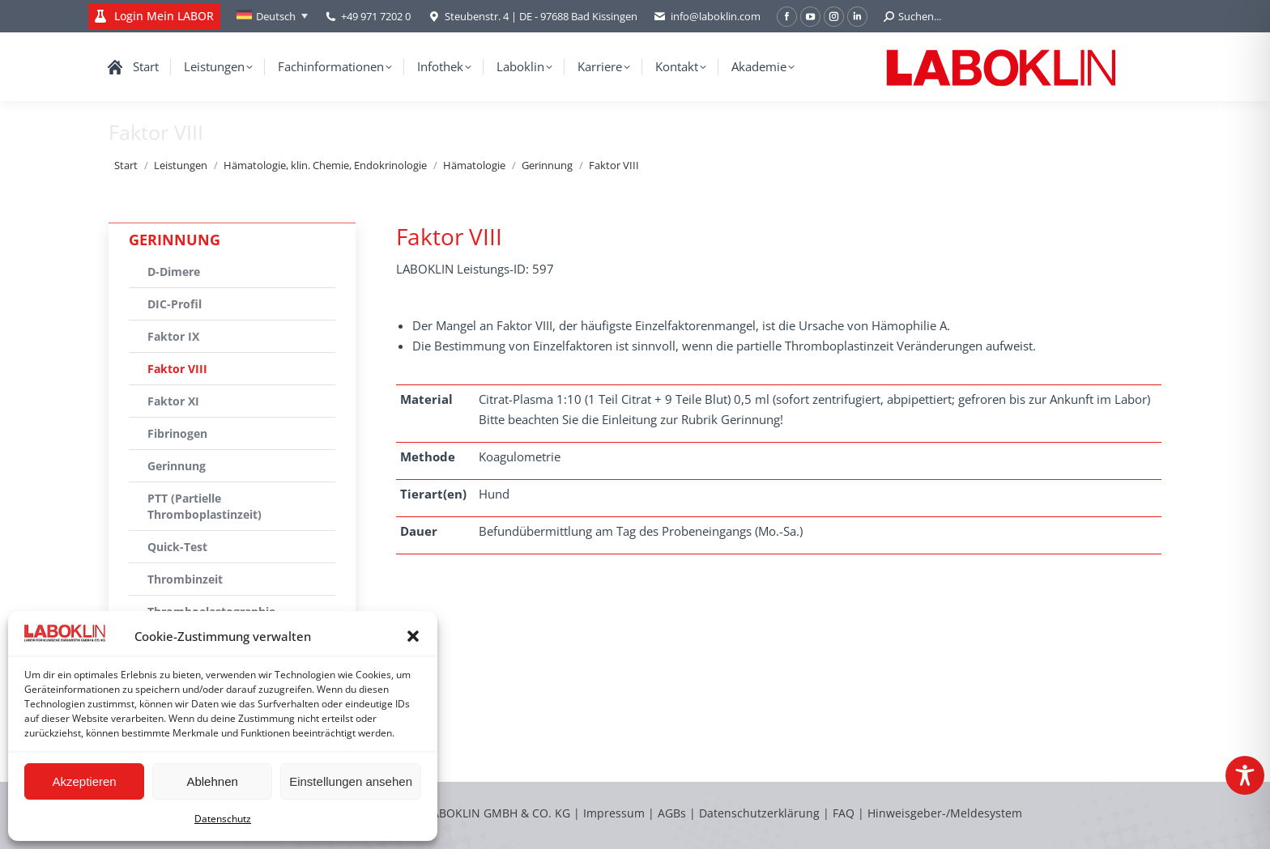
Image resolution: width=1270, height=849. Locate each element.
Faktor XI (173, 401)
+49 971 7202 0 (376, 16)
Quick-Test (177, 546)
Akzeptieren (84, 781)
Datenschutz (222, 819)
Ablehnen (211, 781)
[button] (413, 636)
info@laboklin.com (707, 16)
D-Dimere (173, 271)
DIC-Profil (174, 304)
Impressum (614, 813)
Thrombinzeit (185, 579)
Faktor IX (173, 336)
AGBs (673, 813)
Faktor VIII (177, 368)
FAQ (843, 813)
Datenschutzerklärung (759, 813)
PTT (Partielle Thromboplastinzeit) (204, 506)
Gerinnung (176, 465)
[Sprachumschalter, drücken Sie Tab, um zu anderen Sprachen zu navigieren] (272, 16)
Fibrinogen (177, 433)
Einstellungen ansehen (350, 781)
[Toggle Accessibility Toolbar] (1245, 775)
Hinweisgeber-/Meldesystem (944, 813)
